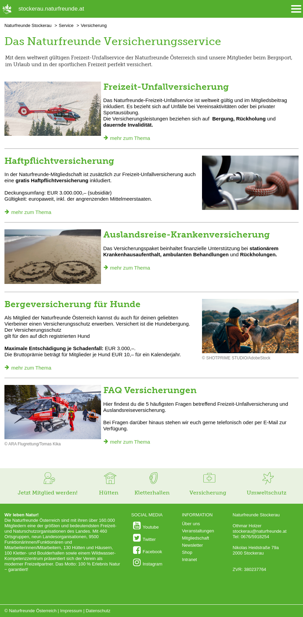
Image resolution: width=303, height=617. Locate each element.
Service (66, 25)
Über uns (191, 523)
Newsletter (192, 545)
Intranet (189, 559)
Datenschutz (98, 610)
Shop (187, 552)
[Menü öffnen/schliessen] (296, 9)
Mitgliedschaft (195, 538)
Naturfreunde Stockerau (28, 25)
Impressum (71, 610)
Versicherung (94, 25)
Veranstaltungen (198, 530)
